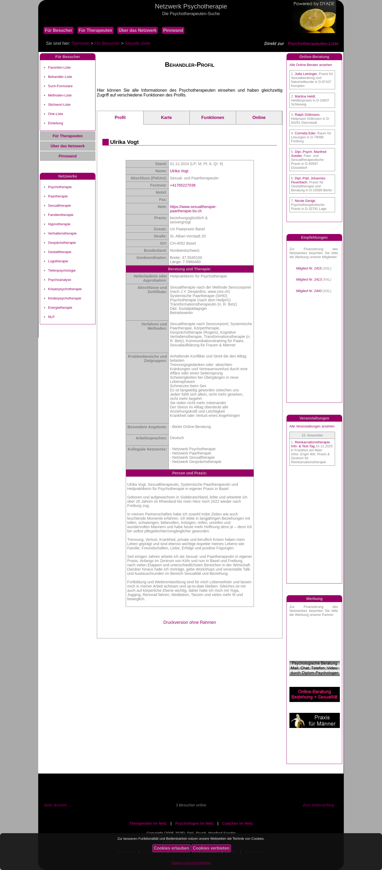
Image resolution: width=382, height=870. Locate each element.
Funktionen (212, 117)
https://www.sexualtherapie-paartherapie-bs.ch (193, 209)
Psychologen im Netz (194, 823)
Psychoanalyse (59, 280)
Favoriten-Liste (59, 67)
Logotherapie (58, 261)
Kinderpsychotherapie (64, 298)
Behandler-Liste (60, 77)
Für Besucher (58, 30)
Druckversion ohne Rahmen (189, 622)
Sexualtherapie (59, 205)
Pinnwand (173, 30)
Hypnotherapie (59, 224)
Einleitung (55, 123)
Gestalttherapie (59, 252)
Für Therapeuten (95, 30)
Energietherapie (60, 308)
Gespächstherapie (62, 243)
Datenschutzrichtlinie (191, 863)
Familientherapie (60, 215)
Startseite (81, 43)
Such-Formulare (60, 86)
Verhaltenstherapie (62, 233)
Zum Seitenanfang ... (320, 805)
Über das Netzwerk (138, 30)
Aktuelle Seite (137, 43)
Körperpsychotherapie (65, 289)
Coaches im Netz (237, 823)
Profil (120, 117)
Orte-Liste (55, 114)
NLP (51, 317)
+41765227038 (183, 185)
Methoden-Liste (60, 95)
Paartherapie (58, 196)
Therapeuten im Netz (148, 823)
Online (259, 117)
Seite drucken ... (57, 805)
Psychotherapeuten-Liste (313, 43)
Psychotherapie (60, 187)
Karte (166, 117)
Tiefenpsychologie (62, 270)
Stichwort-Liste (59, 105)
